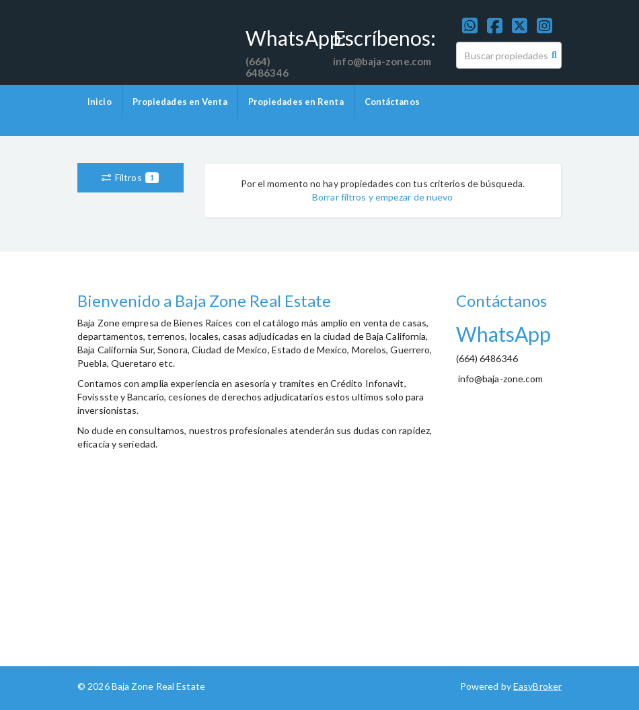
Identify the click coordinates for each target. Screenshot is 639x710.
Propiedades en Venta (180, 101)
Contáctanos (392, 101)
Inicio (99, 101)
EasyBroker (537, 686)
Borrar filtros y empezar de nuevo (382, 197)
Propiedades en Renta (296, 101)
